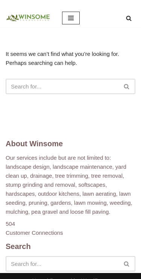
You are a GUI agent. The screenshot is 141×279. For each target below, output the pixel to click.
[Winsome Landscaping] (28, 18)
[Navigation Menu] (71, 18)
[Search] (129, 18)
